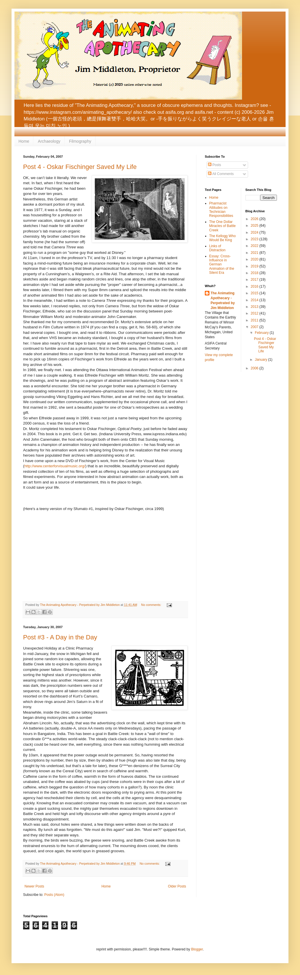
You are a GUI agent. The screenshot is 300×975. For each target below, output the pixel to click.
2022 (255, 246)
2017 (255, 280)
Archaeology (49, 141)
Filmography (80, 141)
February (262, 333)
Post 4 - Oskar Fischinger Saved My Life (80, 166)
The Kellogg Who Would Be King (222, 238)
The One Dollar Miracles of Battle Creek (222, 226)
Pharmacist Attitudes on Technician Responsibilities (221, 209)
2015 (255, 293)
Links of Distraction (217, 248)
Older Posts (177, 886)
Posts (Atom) (54, 895)
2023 (255, 239)
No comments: (151, 604)
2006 (255, 368)
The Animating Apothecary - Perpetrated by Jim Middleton (223, 300)
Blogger (197, 949)
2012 (255, 313)
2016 (255, 286)
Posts (214, 165)
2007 (255, 327)
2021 (255, 253)
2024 (255, 232)
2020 (255, 259)
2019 (255, 266)
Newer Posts (34, 886)
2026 (255, 219)
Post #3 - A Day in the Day (60, 637)
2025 (255, 226)
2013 (255, 307)
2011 (255, 320)
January (261, 360)
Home (23, 141)
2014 (255, 300)
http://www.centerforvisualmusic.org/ (54, 466)
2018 (255, 273)
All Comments (221, 174)
